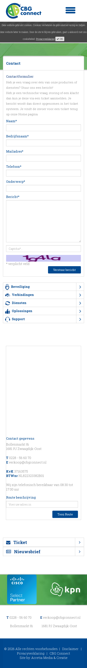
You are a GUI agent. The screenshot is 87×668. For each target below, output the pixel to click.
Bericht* (12, 197)
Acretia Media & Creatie (49, 658)
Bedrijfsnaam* (17, 136)
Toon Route (65, 514)
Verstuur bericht (64, 270)
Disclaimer (70, 649)
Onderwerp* (15, 181)
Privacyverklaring (45, 38)
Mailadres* (14, 151)
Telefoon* (13, 166)
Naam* (11, 121)
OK (60, 38)
